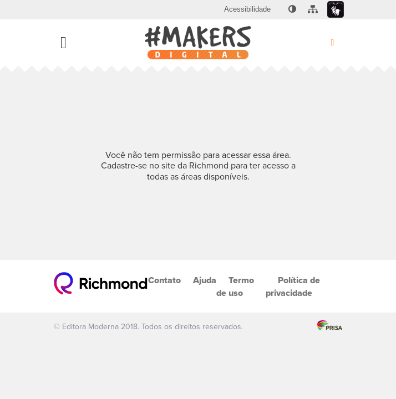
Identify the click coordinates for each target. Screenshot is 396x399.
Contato (164, 280)
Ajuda (204, 280)
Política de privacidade (293, 286)
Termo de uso (235, 286)
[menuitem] (247, 9)
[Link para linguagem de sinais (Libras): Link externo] (335, 9)
